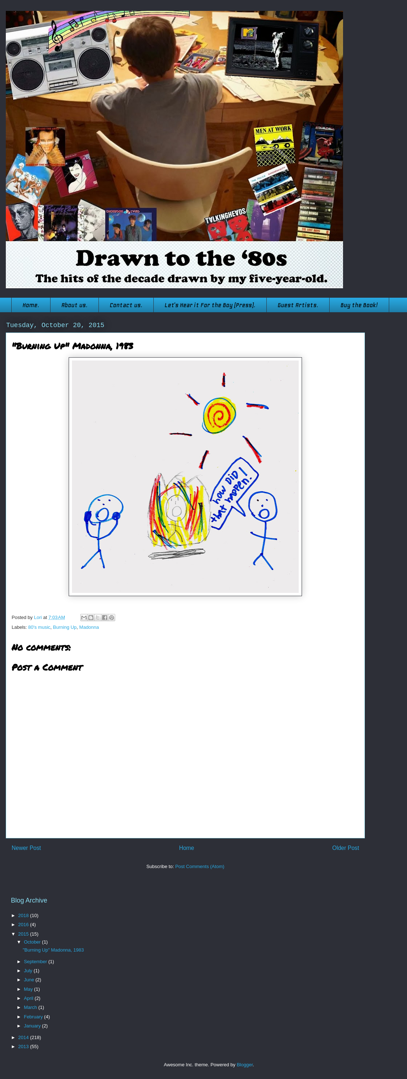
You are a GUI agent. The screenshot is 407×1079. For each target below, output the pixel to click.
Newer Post (26, 848)
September (36, 961)
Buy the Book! (359, 305)
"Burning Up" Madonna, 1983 (53, 950)
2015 (24, 934)
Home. (31, 305)
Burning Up (65, 627)
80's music (39, 627)
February (34, 1016)
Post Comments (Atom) (199, 866)
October (33, 942)
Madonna (89, 627)
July (29, 970)
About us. (74, 305)
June (30, 979)
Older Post (345, 848)
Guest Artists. (298, 305)
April (29, 998)
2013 (24, 1046)
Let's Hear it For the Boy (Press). (210, 305)
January (33, 1026)
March (31, 1007)
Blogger (245, 1064)
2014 (24, 1037)
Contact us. (126, 305)
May (29, 989)
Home (186, 848)
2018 (24, 915)
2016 (24, 924)
